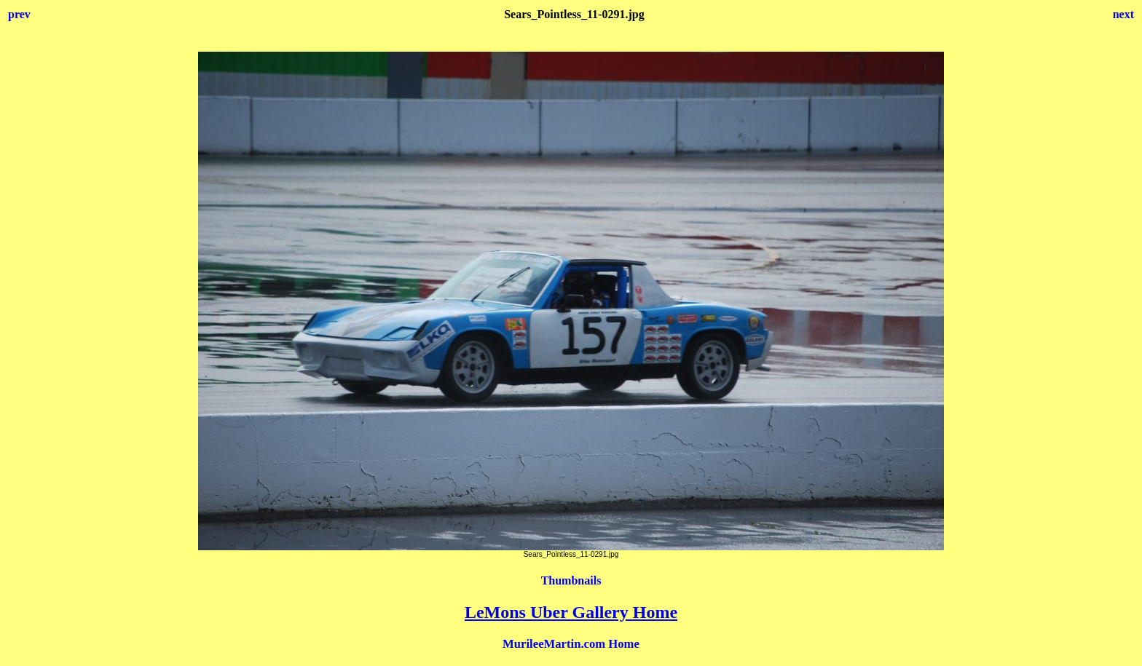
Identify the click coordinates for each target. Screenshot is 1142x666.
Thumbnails (571, 580)
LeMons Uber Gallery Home (571, 612)
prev (19, 14)
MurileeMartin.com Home (571, 644)
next (1123, 14)
